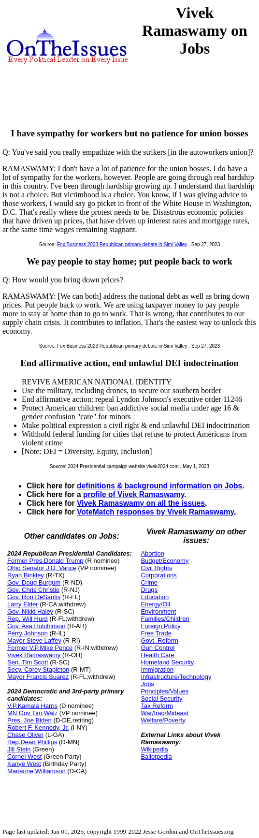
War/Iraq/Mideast (164, 713)
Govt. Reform (159, 640)
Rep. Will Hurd (27, 618)
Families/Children (165, 618)
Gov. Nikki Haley (30, 611)
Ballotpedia (156, 756)
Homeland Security (167, 662)
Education (155, 597)
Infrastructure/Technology (176, 676)
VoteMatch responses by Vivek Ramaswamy (155, 512)
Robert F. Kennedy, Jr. (38, 727)
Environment (158, 611)
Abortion (152, 553)
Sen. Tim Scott (27, 662)
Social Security (161, 698)
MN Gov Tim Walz (32, 713)
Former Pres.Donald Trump (45, 560)
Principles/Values (164, 691)
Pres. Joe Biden (29, 720)
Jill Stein (18, 749)
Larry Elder (22, 604)
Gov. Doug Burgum (33, 582)
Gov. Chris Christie (33, 589)
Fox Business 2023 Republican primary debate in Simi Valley (122, 244)
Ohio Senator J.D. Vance (41, 568)
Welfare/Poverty (163, 720)
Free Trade (156, 633)
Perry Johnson (27, 633)
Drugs (149, 589)
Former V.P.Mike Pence (39, 647)
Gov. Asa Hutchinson (36, 626)
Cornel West (24, 756)
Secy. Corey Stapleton (38, 669)
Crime (149, 582)
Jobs (147, 684)
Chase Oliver (25, 734)
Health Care (157, 655)
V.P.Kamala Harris (32, 705)
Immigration (157, 669)
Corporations (158, 575)
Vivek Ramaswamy (33, 655)
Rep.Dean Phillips (32, 742)
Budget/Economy (164, 560)
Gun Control (157, 647)
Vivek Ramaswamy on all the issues (141, 503)
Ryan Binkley (25, 575)
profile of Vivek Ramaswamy (133, 494)
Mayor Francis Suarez (38, 676)
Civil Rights (156, 568)
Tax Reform (157, 705)
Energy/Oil (155, 604)
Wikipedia (154, 749)
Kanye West (24, 763)
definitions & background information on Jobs (159, 486)
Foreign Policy (160, 626)
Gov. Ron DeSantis (33, 597)
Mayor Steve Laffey (34, 640)
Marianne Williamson (36, 771)
